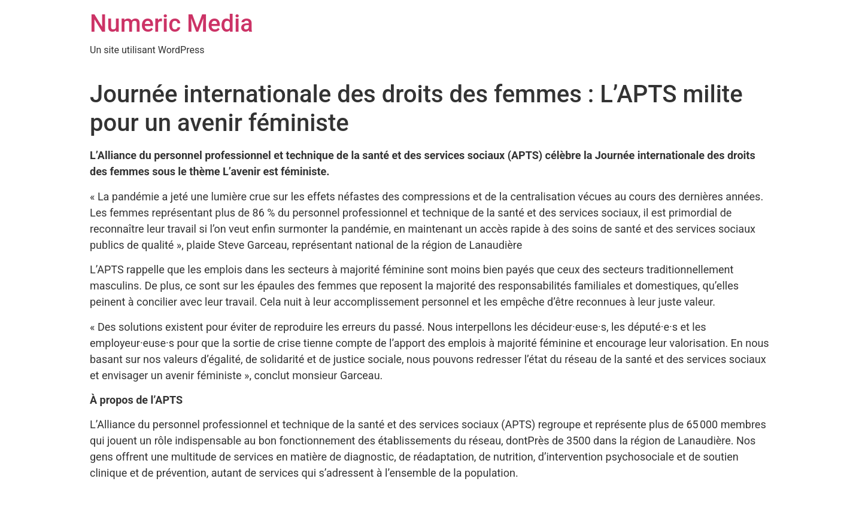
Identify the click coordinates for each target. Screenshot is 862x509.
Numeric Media (171, 24)
